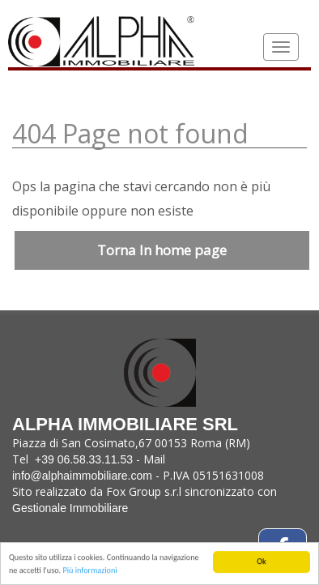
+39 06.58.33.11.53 (84, 459)
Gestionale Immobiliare (70, 508)
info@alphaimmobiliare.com (82, 475)
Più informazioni (89, 571)
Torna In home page (162, 250)
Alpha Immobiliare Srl (125, 386)
